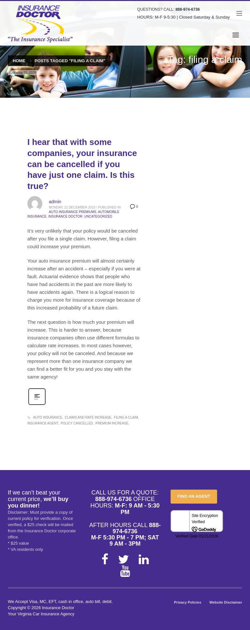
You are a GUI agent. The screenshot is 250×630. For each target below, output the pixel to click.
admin (55, 201)
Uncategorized (98, 216)
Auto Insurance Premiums (72, 212)
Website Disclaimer (225, 602)
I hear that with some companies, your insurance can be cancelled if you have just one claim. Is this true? (82, 164)
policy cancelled (77, 423)
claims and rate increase (88, 417)
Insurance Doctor (65, 216)
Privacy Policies (187, 602)
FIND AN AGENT (193, 496)
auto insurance (47, 417)
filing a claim (126, 417)
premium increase (111, 423)
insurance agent (42, 423)
